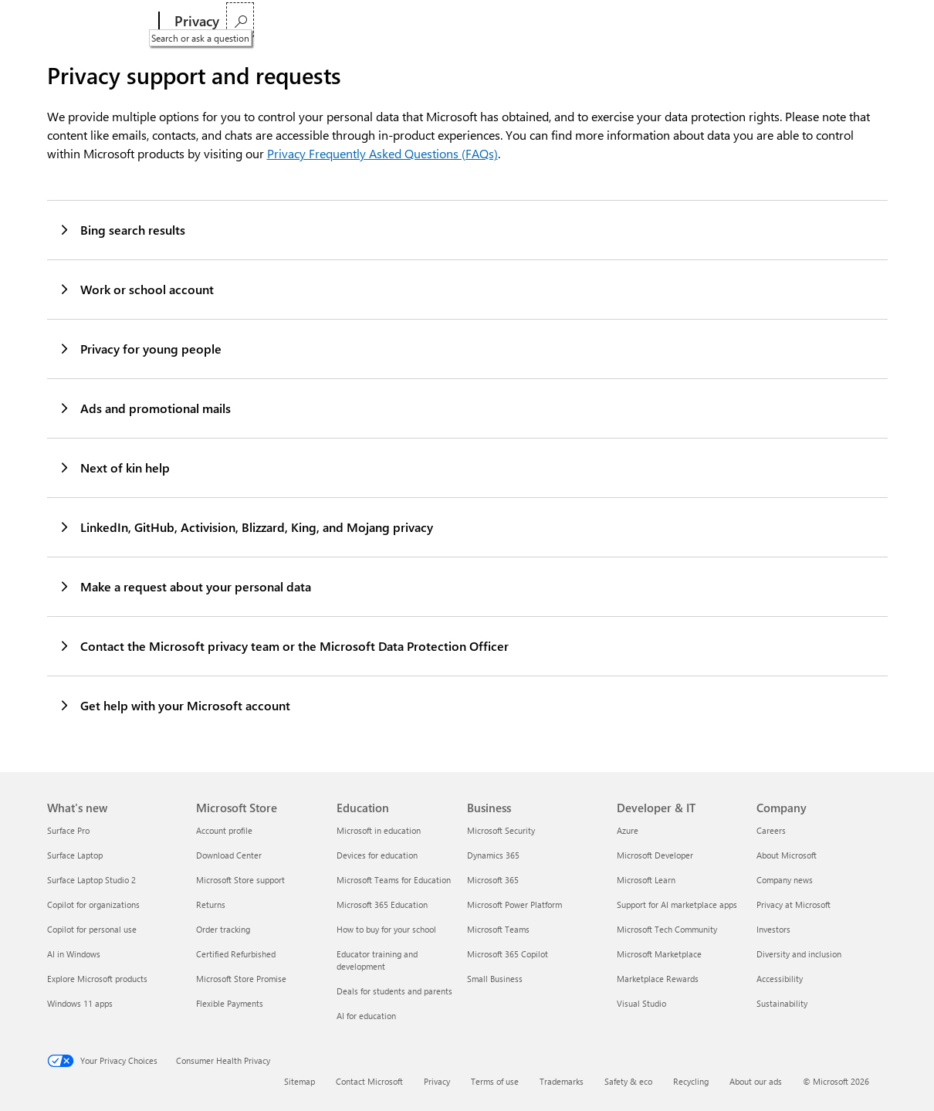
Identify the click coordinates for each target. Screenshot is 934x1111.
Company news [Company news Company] (784, 880)
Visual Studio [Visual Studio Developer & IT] (641, 1003)
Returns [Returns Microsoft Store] (210, 904)
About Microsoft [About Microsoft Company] (786, 855)
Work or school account (136, 288)
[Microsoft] (100, 21)
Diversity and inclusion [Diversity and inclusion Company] (798, 954)
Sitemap (299, 1081)
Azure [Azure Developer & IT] (627, 830)
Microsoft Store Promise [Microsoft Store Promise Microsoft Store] (241, 978)
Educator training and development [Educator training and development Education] (377, 960)
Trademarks (562, 1081)
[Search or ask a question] (869, 19)
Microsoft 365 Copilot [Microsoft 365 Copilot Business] (507, 954)
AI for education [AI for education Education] (366, 1015)
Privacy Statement (537, 21)
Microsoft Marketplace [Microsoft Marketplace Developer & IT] (659, 954)
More (609, 21)
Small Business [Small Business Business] (495, 978)
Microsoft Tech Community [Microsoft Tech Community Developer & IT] (667, 929)
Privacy (437, 1081)
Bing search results (121, 229)
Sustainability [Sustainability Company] (781, 1003)
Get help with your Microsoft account (174, 704)
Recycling (691, 1081)
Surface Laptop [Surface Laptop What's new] (75, 855)
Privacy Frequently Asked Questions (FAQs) (382, 153)
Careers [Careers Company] (771, 830)
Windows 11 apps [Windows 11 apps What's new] (80, 1003)
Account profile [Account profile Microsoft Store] (224, 830)
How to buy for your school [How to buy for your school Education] (386, 929)
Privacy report (364, 21)
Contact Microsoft (369, 1081)
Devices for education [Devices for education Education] (377, 855)
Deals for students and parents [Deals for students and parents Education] (394, 991)
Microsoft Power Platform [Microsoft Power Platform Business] (514, 904)
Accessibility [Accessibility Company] (779, 978)
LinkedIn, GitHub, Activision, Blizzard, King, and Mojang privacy (245, 526)
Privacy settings (446, 21)
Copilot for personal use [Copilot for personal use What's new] (92, 929)
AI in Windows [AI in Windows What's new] (73, 954)
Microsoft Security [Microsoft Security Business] (501, 830)
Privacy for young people (140, 348)
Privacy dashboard (274, 21)
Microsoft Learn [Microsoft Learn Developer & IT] (646, 880)
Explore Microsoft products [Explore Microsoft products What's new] (97, 978)
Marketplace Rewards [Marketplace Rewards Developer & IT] (658, 978)
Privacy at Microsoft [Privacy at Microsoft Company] (793, 904)
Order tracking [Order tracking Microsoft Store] (223, 929)
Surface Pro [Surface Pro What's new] (68, 830)
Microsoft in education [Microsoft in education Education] (379, 830)
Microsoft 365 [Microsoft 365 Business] (493, 880)
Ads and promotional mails (144, 407)
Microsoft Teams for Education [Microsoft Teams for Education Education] (394, 880)
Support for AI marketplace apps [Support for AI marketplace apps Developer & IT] (677, 904)
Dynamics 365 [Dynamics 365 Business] (493, 855)
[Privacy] (195, 21)
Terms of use (495, 1081)
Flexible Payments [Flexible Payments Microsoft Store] (229, 1003)
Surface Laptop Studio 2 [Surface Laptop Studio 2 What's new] (91, 880)
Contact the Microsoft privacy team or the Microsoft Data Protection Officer (283, 645)
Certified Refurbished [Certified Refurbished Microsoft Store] (236, 954)
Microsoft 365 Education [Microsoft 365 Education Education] (382, 904)
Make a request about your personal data (184, 586)
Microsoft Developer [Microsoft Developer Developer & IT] (655, 855)
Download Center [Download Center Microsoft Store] (229, 855)
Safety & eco (628, 1081)
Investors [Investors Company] (773, 929)
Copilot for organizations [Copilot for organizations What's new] (93, 904)
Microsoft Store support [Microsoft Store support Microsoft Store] (240, 880)
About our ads (755, 1081)
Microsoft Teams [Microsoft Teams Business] (498, 929)
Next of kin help (114, 467)
